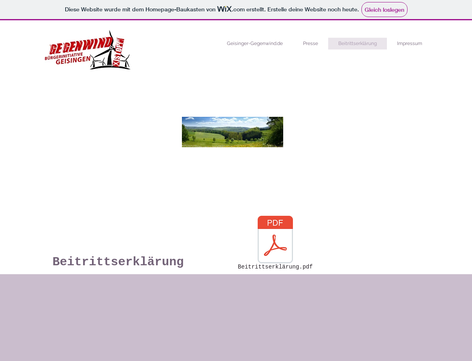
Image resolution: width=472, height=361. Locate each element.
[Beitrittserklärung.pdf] (275, 244)
